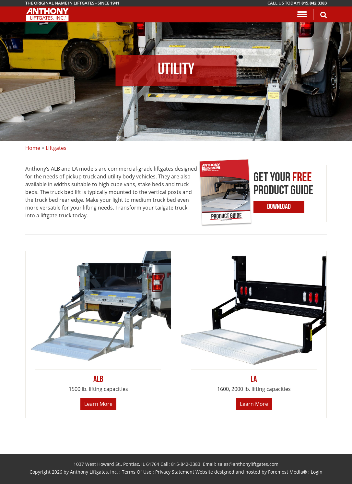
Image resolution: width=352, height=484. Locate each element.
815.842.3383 (314, 3)
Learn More (98, 403)
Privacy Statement (174, 472)
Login (317, 472)
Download (279, 207)
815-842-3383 (185, 464)
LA (254, 379)
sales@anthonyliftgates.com (247, 464)
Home (32, 147)
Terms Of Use (136, 472)
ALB (98, 379)
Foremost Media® (287, 472)
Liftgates (56, 147)
